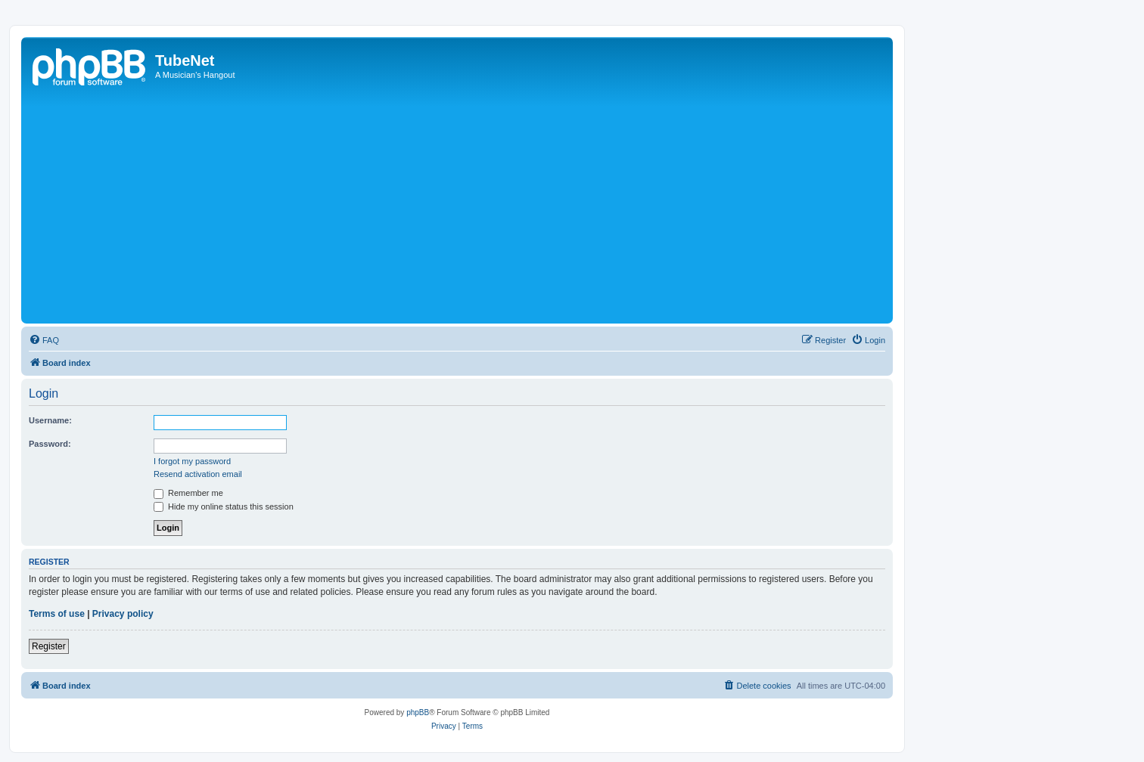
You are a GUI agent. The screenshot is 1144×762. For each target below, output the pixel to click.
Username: (50, 420)
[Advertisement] (479, 206)
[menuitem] (44, 340)
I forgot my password (192, 461)
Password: (50, 443)
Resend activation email (198, 474)
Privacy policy (123, 614)
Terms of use (57, 614)
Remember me (188, 492)
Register (49, 646)
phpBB (417, 712)
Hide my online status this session (224, 506)
